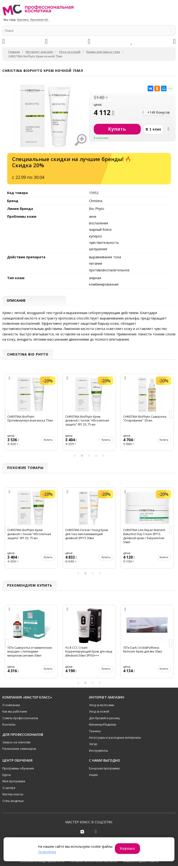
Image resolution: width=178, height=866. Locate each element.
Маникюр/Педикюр (102, 725)
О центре (8, 788)
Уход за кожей (69, 52)
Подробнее (47, 852)
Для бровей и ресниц (104, 719)
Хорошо (127, 848)
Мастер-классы (12, 795)
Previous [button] (7, 415)
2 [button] (82, 456)
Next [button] (171, 415)
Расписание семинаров (19, 749)
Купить (48, 440)
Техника (95, 732)
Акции (93, 775)
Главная (14, 52)
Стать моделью (13, 801)
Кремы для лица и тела (103, 52)
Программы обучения (18, 769)
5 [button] (103, 456)
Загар (93, 745)
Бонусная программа (104, 769)
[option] (31, 415)
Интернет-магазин (39, 52)
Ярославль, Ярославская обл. (33, 19)
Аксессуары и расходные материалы (115, 738)
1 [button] (74, 456)
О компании (11, 706)
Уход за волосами (101, 706)
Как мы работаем (14, 712)
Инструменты (98, 751)
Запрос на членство (16, 743)
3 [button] (89, 456)
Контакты (8, 725)
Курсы (6, 775)
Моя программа (13, 782)
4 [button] (96, 456)
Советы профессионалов (20, 719)
